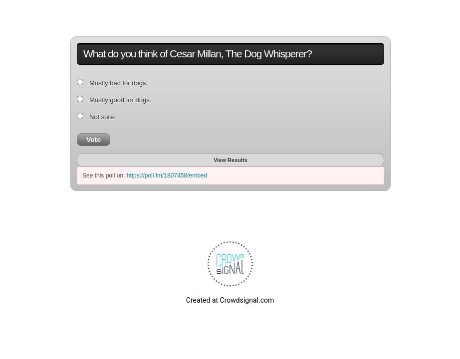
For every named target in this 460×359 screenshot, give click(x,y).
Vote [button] (93, 140)
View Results (230, 160)
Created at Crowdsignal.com (230, 300)
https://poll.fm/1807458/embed (167, 175)
